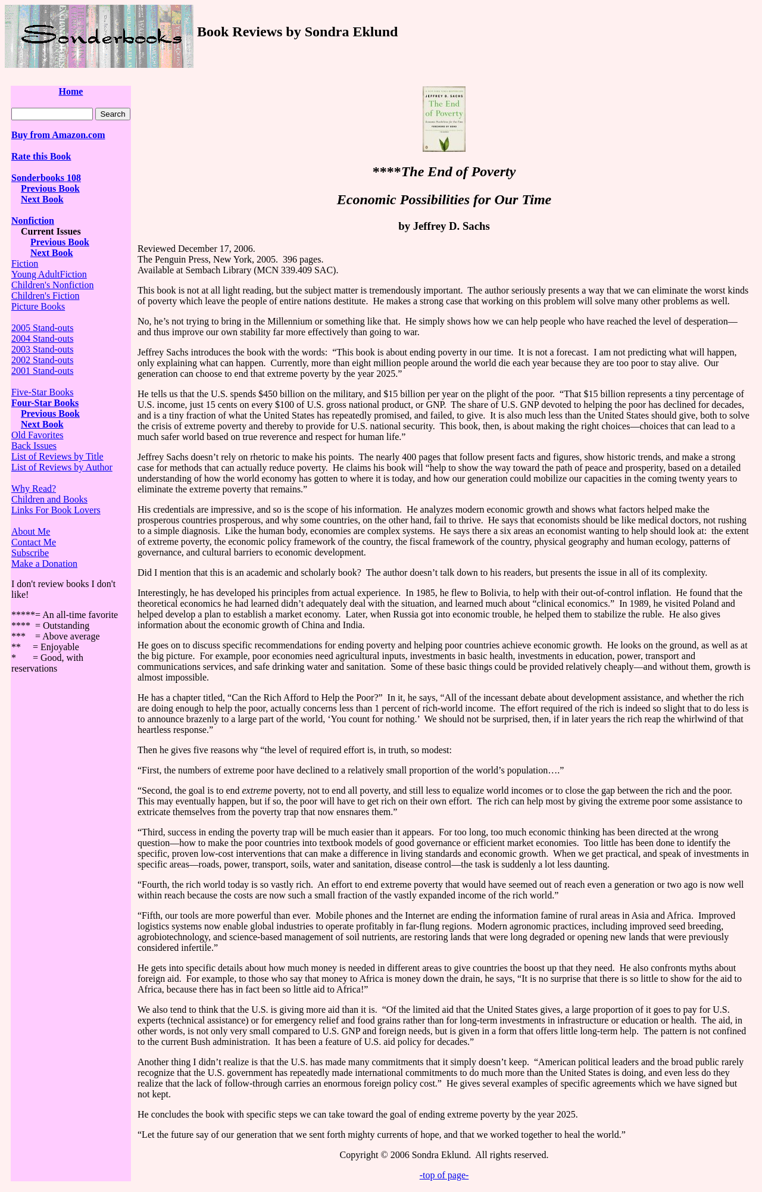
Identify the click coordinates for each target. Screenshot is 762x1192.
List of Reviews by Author (62, 467)
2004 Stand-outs (42, 338)
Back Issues (34, 446)
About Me (30, 531)
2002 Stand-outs (42, 360)
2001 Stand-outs (42, 371)
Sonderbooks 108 (46, 178)
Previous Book (50, 188)
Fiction (24, 263)
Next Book (42, 199)
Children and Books (49, 499)
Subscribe (30, 553)
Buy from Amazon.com (58, 135)
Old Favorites (37, 435)
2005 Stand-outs (42, 328)
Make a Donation (44, 563)
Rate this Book (41, 156)
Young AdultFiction (49, 274)
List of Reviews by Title (57, 456)
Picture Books (38, 306)
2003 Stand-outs (42, 349)
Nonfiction (32, 221)
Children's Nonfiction (52, 285)
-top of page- (444, 1175)
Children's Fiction (45, 296)
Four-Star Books (45, 403)
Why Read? (33, 488)
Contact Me (33, 542)
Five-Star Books (42, 392)
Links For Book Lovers (56, 510)
